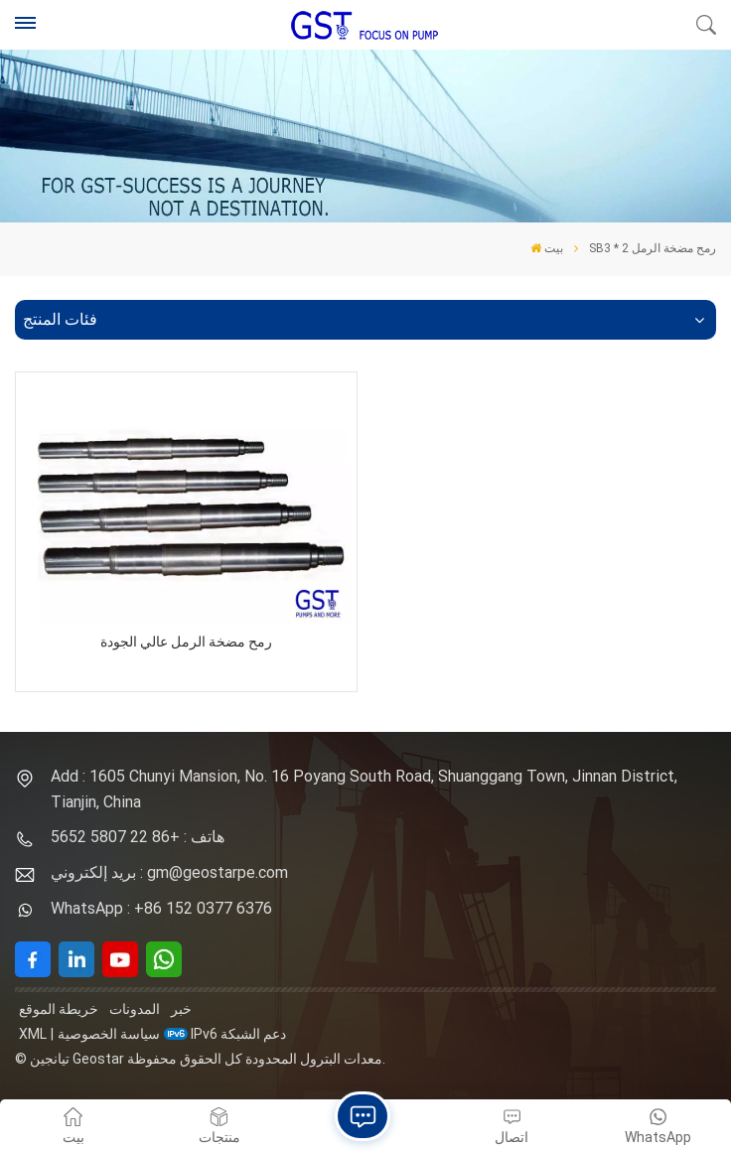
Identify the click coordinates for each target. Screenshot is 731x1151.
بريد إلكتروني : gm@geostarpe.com (169, 872)
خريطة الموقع (58, 1009)
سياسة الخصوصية (109, 1034)
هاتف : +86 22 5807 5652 (137, 836)
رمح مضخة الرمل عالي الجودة (186, 642)
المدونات (134, 1009)
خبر (181, 1009)
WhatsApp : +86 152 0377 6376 (161, 908)
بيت (546, 248)
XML (33, 1034)
